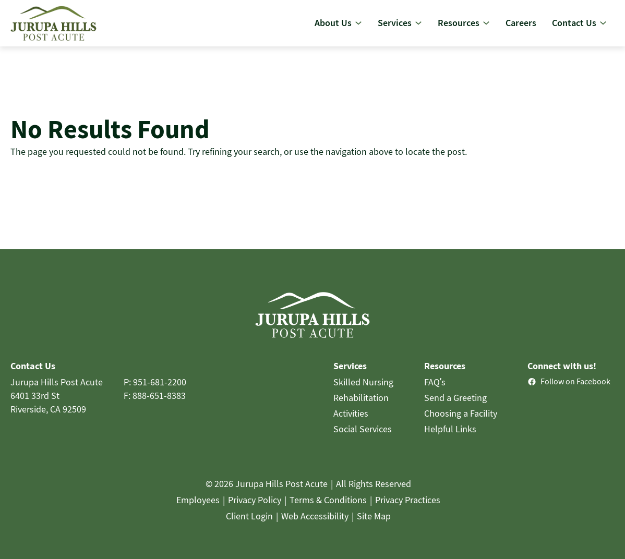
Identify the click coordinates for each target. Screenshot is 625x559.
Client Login (249, 525)
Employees (198, 509)
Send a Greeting (455, 406)
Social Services (362, 438)
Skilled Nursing (363, 391)
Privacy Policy (254, 509)
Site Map (374, 525)
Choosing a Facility (460, 422)
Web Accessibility (314, 525)
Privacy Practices (407, 509)
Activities (350, 422)
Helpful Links (450, 438)
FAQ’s (435, 391)
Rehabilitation (361, 406)
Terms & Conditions (328, 509)
